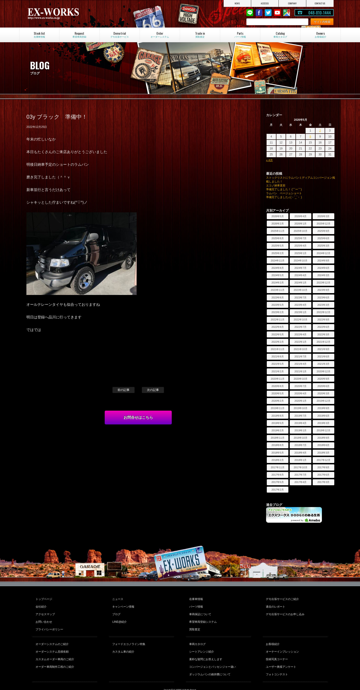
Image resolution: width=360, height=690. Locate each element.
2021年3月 (323, 363)
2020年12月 (323, 371)
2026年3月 (323, 216)
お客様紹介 (272, 636)
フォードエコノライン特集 (128, 636)
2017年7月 (300, 474)
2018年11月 (277, 437)
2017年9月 (323, 467)
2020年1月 (300, 400)
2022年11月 (277, 319)
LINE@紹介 (119, 617)
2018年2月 (277, 460)
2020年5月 (277, 393)
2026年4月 (300, 216)
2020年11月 (277, 378)
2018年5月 (277, 452)
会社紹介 (40, 604)
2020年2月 (277, 400)
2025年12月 (323, 223)
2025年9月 (323, 231)
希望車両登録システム (202, 617)
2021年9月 (323, 349)
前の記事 (123, 390)
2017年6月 (323, 474)
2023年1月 (300, 312)
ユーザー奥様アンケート (280, 655)
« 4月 (269, 160)
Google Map (286, 12)
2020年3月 (323, 393)
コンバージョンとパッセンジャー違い (211, 655)
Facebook (259, 12)
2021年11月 (277, 349)
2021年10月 (300, 349)
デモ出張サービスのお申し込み (284, 610)
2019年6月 (323, 415)
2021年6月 (323, 356)
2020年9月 (323, 378)
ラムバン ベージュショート (284, 193)
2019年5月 (277, 423)
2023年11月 (277, 290)
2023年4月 (300, 304)
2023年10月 (300, 290)
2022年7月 (300, 326)
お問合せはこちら (138, 417)
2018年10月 (300, 437)
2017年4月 (300, 482)
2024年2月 (277, 282)
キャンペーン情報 (123, 604)
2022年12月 (323, 312)
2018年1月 (300, 460)
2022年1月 (300, 341)
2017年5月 (277, 482)
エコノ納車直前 (275, 185)
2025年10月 (300, 231)
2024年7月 (300, 267)
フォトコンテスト (276, 661)
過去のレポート (274, 604)
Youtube (277, 12)
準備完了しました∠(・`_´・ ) (284, 197)
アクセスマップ (44, 610)
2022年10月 (300, 319)
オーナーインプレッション (281, 642)
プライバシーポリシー (48, 623)
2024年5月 (277, 275)
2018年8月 (277, 445)
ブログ (116, 610)
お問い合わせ (43, 617)
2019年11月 (277, 408)
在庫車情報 (195, 598)
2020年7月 (300, 386)
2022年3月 (323, 334)
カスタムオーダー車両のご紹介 (54, 649)
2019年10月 (300, 408)
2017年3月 (323, 482)
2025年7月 (300, 238)
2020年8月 (277, 386)
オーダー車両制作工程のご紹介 (54, 655)
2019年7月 (300, 415)
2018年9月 (323, 437)
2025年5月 (277, 245)
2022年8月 (277, 326)
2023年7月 (300, 297)
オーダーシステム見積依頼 (51, 642)
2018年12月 (323, 430)
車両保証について (199, 610)
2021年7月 (300, 356)
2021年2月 (277, 371)
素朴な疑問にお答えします (205, 649)
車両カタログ (196, 636)
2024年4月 (300, 275)
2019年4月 (300, 423)
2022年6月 (323, 326)
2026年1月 (300, 223)
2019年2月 (277, 430)
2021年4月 (300, 363)
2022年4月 (300, 334)
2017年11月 (277, 467)
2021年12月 (323, 341)
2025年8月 (277, 238)
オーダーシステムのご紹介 (51, 636)
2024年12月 (323, 253)
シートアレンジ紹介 (200, 642)
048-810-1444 (319, 13)
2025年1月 (300, 253)
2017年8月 (277, 474)
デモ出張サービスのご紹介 (281, 598)
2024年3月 (323, 275)
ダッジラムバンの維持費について (209, 661)
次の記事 (153, 390)
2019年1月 (300, 430)
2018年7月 (300, 445)
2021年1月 (300, 371)
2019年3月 (323, 423)
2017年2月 (277, 489)
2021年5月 (277, 363)
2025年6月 (323, 238)
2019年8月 (277, 415)
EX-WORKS (72, 14)
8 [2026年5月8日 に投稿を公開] (310, 136)
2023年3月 (323, 304)
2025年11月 (277, 231)
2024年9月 (323, 260)
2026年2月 (277, 223)
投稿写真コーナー (276, 649)
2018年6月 (323, 445)
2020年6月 (323, 386)
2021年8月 (277, 356)
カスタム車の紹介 (123, 642)
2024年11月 (277, 260)
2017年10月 (300, 467)
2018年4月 (300, 452)
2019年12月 (323, 400)
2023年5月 (277, 304)
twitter (268, 12)
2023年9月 (323, 290)
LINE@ (249, 12)
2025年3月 (323, 245)
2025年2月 (277, 253)
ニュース (117, 598)
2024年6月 (323, 267)
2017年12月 (323, 460)
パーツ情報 (195, 604)
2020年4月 (300, 393)
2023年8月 (277, 297)
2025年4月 (300, 245)
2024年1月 (300, 282)
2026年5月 (277, 216)
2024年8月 (277, 267)
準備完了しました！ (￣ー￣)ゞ (285, 189)
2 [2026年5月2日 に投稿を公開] (320, 130)
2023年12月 (323, 282)
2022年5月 (277, 334)
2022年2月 (277, 341)
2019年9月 (323, 408)
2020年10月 (300, 378)
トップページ (43, 598)
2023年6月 (323, 297)
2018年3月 (323, 452)
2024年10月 (300, 260)
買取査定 (194, 623)
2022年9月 (323, 319)
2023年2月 (277, 312)
